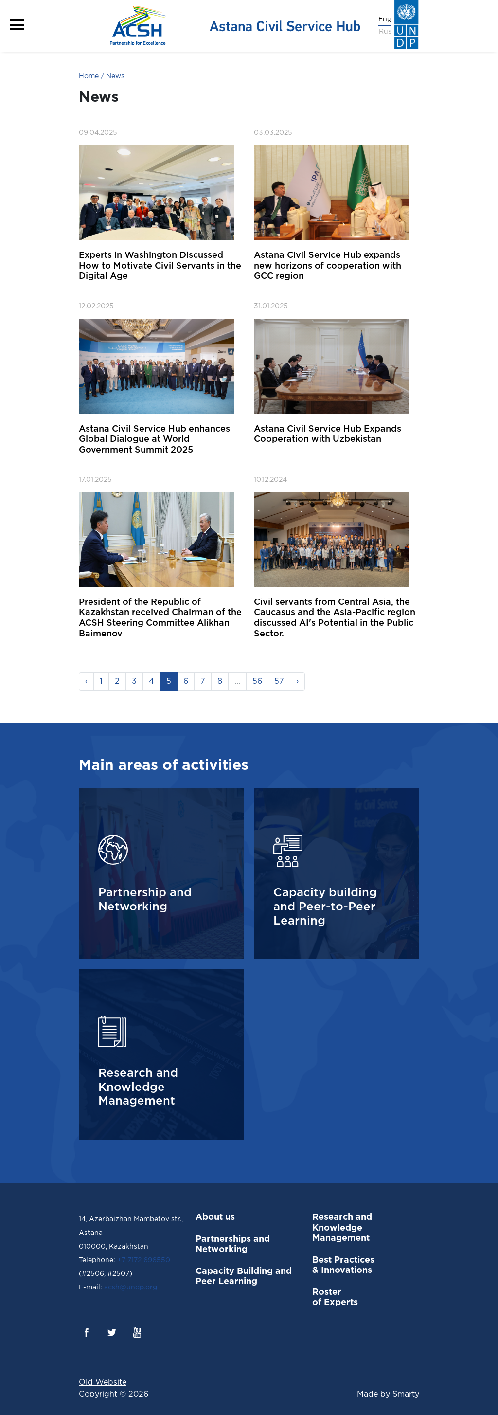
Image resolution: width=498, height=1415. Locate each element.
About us (215, 1217)
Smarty (405, 1394)
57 (279, 681)
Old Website (102, 1382)
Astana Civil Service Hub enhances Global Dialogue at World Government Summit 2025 (154, 439)
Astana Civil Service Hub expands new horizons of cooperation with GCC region (327, 266)
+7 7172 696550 (143, 1260)
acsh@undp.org (129, 1287)
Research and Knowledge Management (342, 1228)
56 (257, 681)
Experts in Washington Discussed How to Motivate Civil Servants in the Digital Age (160, 266)
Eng (384, 19)
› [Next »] (297, 681)
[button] (17, 25)
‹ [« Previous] (86, 681)
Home (89, 76)
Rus (385, 32)
